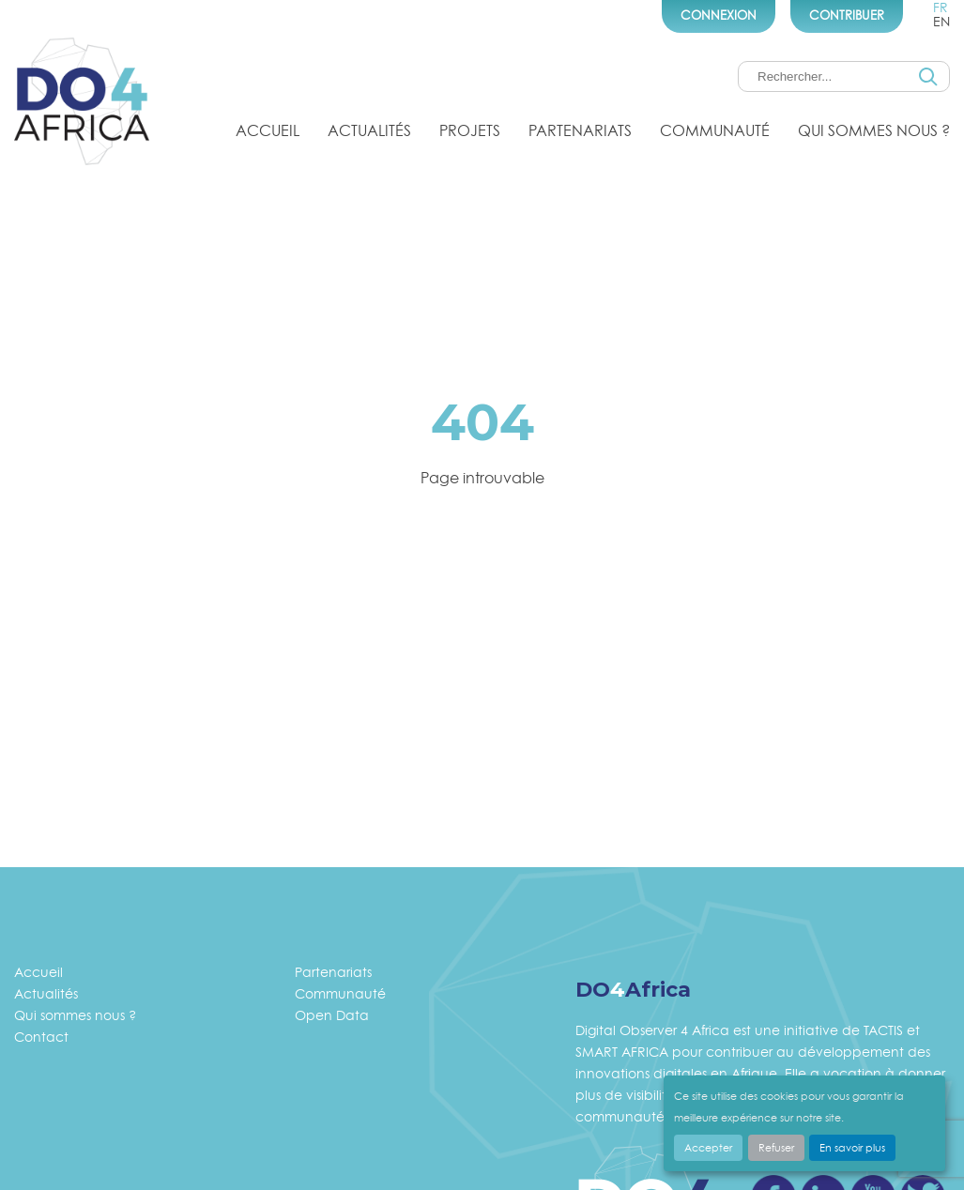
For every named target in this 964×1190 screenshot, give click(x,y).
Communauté (715, 130)
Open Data (332, 1015)
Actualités (369, 130)
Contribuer (846, 15)
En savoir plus (852, 1147)
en (941, 21)
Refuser (776, 1147)
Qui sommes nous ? (874, 130)
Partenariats (580, 130)
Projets (469, 130)
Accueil (267, 130)
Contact (41, 1037)
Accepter (708, 1147)
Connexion (719, 15)
